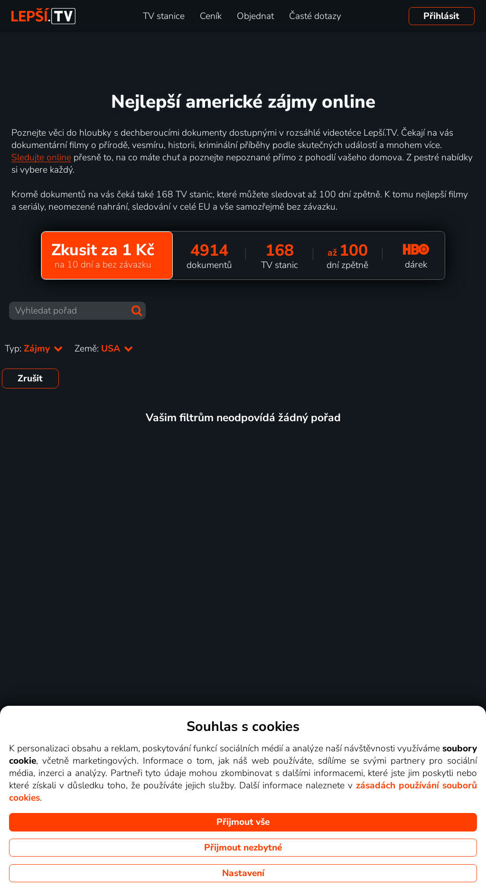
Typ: (34, 348)
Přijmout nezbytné (243, 847)
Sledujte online (41, 157)
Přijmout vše (243, 822)
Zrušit (30, 378)
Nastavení (243, 873)
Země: (104, 348)
